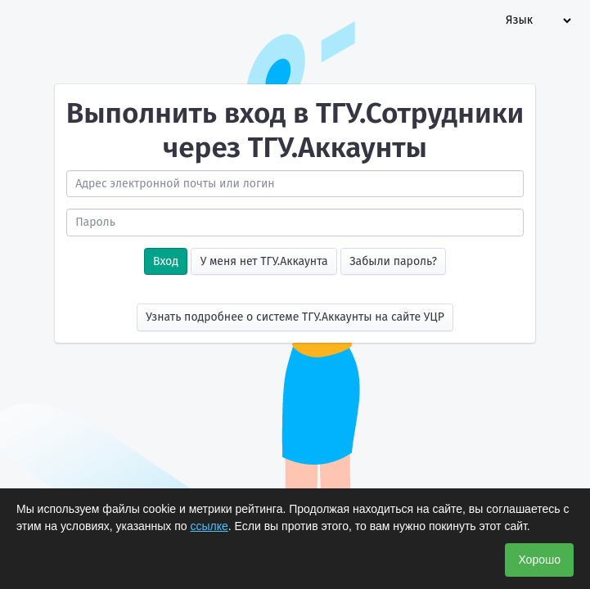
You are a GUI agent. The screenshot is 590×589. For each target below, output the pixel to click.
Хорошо (539, 559)
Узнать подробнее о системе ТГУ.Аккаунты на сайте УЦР (295, 317)
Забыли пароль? (393, 261)
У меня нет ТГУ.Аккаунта (264, 261)
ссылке (209, 526)
